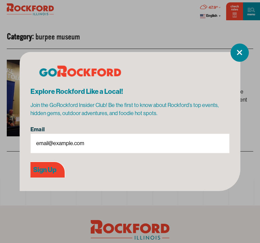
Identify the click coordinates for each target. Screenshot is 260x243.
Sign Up (45, 170)
